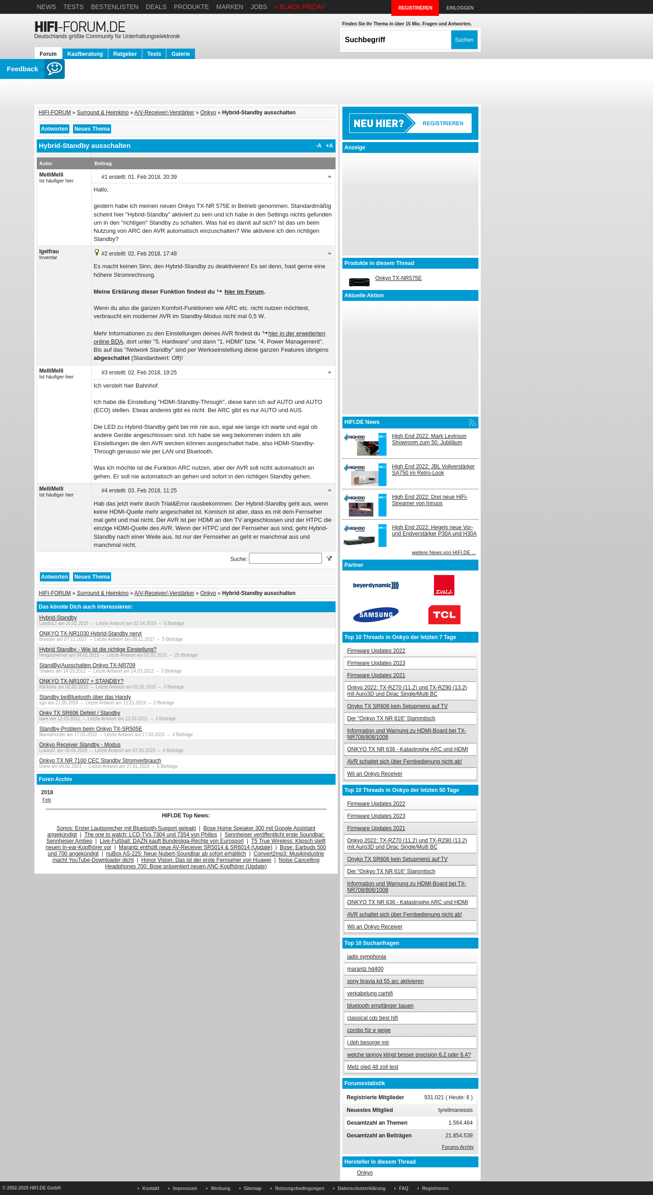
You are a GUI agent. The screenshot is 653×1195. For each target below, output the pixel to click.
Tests (73, 6)
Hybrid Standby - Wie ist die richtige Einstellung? (98, 649)
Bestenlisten (114, 6)
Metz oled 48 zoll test (373, 1067)
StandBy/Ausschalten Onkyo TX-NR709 (87, 665)
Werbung (220, 1188)
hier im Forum (244, 291)
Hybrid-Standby (58, 618)
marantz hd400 (365, 969)
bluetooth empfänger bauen (380, 1006)
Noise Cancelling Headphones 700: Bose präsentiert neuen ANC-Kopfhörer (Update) (212, 863)
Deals (156, 6)
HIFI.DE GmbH (45, 1187)
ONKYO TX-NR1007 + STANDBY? (81, 681)
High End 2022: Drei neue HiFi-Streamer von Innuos (430, 500)
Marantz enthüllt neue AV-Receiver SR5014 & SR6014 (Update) (196, 847)
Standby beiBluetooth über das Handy (85, 697)
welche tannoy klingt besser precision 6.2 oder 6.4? (409, 1055)
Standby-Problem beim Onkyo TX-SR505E (90, 729)
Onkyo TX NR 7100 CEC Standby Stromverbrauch (100, 760)
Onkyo (208, 112)
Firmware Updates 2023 (376, 663)
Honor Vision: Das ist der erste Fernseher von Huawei (206, 860)
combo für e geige (369, 1030)
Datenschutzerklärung (361, 1188)
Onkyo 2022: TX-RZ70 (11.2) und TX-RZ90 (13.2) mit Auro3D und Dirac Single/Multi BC (407, 690)
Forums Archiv (457, 1147)
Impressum (185, 1188)
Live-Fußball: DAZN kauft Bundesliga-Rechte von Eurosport (172, 841)
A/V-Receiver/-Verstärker (164, 112)
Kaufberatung (85, 54)
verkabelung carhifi (370, 993)
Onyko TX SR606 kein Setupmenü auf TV (397, 706)
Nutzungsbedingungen (299, 1188)
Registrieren (435, 1188)
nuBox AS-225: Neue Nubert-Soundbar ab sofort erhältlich (176, 854)
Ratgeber (125, 54)
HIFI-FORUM (55, 112)
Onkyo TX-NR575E (398, 278)
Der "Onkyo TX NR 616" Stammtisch (391, 718)
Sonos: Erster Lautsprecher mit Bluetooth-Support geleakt (126, 828)
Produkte (191, 6)
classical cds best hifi (372, 1018)
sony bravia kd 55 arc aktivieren (385, 981)
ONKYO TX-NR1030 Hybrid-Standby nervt (90, 633)
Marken (230, 6)
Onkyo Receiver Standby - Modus (80, 745)
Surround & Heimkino (103, 112)
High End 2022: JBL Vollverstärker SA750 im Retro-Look (433, 469)
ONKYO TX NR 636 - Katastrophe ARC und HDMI (407, 749)
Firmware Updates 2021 (376, 675)
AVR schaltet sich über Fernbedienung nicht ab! (404, 761)
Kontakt (150, 1188)
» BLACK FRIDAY (299, 6)
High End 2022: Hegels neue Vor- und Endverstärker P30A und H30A (434, 530)
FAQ (404, 1188)
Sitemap (253, 1188)
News (46, 6)
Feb (47, 799)
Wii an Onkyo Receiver (375, 774)
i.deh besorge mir (368, 1042)
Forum (48, 54)
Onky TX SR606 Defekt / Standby (80, 713)
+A (329, 146)
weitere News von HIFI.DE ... (444, 552)
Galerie (180, 54)
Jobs (259, 6)
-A (319, 146)
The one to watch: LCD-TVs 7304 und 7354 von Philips (150, 834)
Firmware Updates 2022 (376, 651)
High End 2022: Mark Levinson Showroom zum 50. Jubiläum (429, 439)
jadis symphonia (366, 957)
